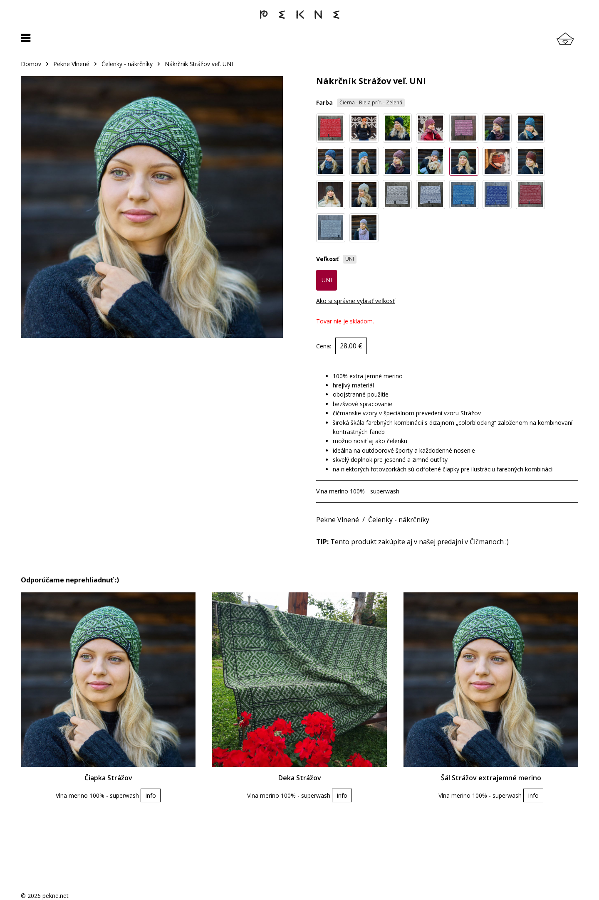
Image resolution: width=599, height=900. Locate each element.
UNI (327, 280)
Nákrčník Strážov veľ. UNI (199, 64)
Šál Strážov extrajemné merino (491, 777)
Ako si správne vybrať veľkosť (355, 301)
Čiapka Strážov (108, 777)
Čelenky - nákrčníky (127, 64)
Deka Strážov (299, 777)
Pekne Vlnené (71, 64)
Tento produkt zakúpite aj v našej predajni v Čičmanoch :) (412, 541)
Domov (31, 64)
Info (150, 795)
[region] (299, 68)
